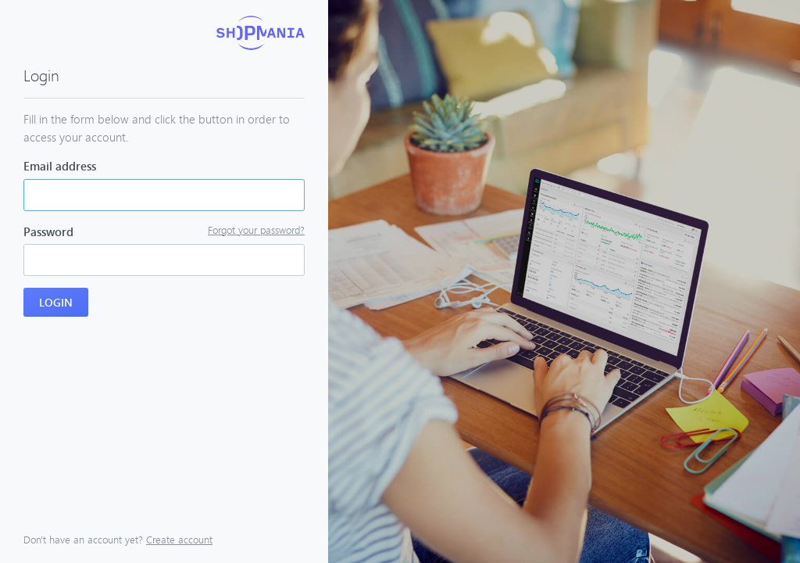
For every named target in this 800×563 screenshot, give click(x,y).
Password (48, 231)
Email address (59, 166)
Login (56, 302)
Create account (179, 540)
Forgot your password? (256, 230)
